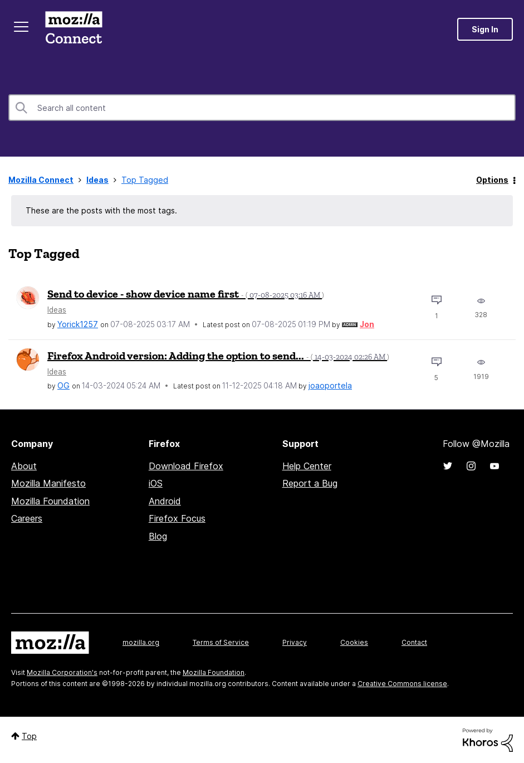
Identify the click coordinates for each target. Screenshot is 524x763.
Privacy (294, 642)
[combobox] (262, 107)
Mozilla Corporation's (62, 672)
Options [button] (492, 179)
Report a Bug (309, 483)
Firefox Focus (177, 518)
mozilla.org (141, 642)
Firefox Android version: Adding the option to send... (218, 355)
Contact (414, 642)
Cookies (354, 642)
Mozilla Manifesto (48, 483)
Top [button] (29, 736)
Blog (158, 536)
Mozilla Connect (73, 29)
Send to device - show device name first (185, 293)
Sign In (485, 29)
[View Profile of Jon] (367, 324)
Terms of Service (221, 642)
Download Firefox (186, 466)
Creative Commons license (402, 683)
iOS (156, 483)
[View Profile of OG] (63, 385)
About (24, 466)
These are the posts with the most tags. (101, 210)
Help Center (306, 466)
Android (165, 501)
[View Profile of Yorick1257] (77, 324)
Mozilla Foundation (50, 501)
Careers (26, 518)
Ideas (97, 179)
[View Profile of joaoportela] (330, 385)
